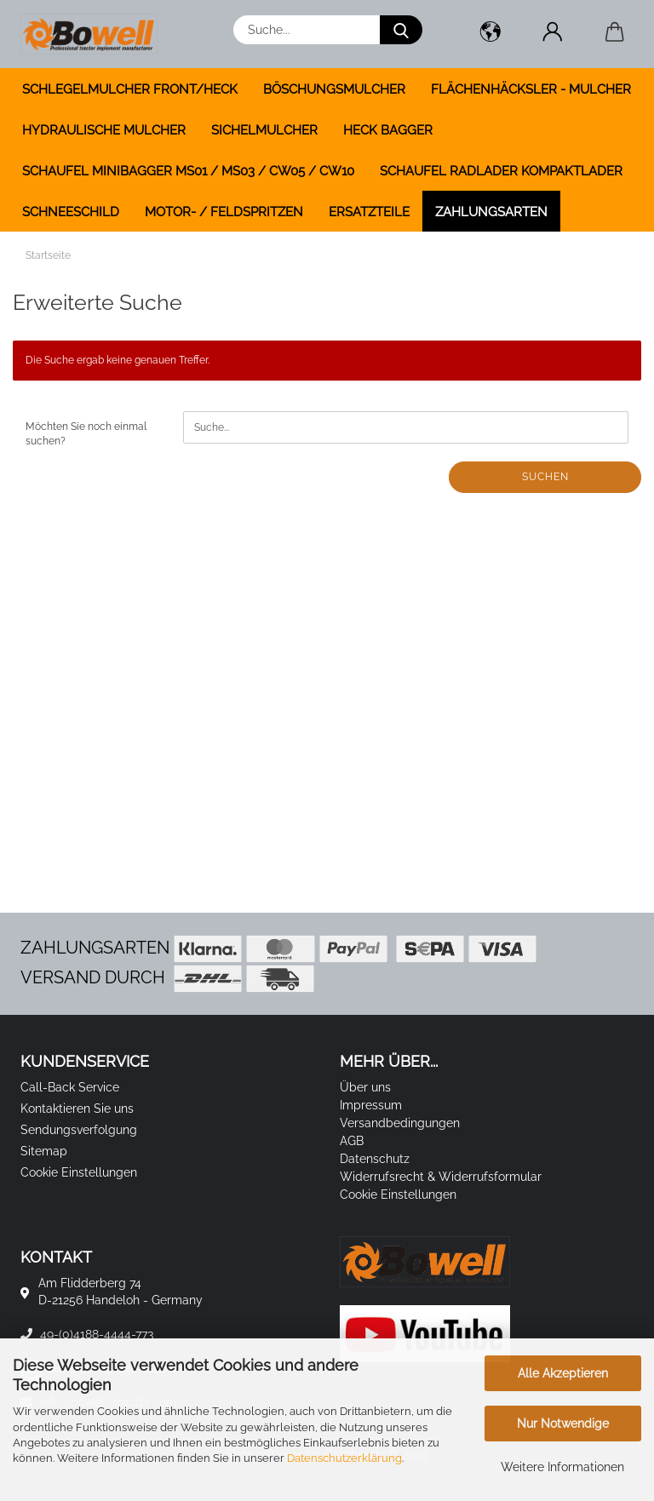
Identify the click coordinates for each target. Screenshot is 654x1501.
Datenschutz (375, 1159)
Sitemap (43, 1151)
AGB (352, 1141)
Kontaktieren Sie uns (77, 1108)
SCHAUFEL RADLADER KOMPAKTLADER (501, 171)
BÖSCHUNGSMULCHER (334, 89)
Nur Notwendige (563, 1423)
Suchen (545, 477)
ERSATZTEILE (369, 212)
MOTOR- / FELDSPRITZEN (224, 212)
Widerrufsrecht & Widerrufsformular (441, 1176)
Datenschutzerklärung (344, 1458)
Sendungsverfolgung (78, 1130)
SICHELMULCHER (264, 130)
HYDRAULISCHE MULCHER (104, 130)
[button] (490, 34)
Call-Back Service (69, 1087)
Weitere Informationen (562, 1467)
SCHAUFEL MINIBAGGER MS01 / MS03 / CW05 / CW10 (188, 171)
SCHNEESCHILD (70, 212)
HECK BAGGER (388, 130)
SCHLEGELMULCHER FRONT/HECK (130, 89)
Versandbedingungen (400, 1123)
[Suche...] (401, 29)
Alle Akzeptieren (563, 1373)
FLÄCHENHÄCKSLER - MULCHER (531, 89)
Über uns (365, 1087)
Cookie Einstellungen (78, 1172)
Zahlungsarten (491, 212)
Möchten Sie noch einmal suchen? (86, 434)
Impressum (371, 1105)
